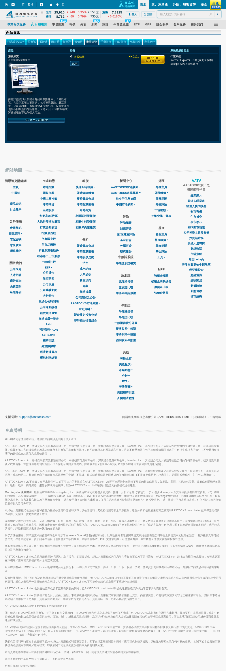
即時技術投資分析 (85, 314)
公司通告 (48, 272)
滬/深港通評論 (126, 234)
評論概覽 (126, 222)
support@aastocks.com (35, 417)
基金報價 (161, 240)
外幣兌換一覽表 (161, 216)
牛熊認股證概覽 (126, 263)
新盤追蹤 (196, 291)
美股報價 (126, 364)
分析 (126, 376)
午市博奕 (196, 217)
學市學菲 (196, 222)
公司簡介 (15, 269)
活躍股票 (48, 210)
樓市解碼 (196, 296)
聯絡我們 (15, 251)
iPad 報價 (120, 41)
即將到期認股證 (126, 293)
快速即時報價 (85, 187)
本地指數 (48, 187)
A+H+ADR (48, 335)
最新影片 (196, 195)
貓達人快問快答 (196, 206)
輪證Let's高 (196, 259)
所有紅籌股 (48, 244)
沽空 (85, 263)
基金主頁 (161, 234)
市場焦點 (196, 254)
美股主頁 (126, 358)
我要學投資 (196, 270)
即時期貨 (48, 204)
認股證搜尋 (126, 281)
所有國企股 (48, 239)
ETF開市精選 (196, 227)
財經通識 (196, 275)
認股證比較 (126, 287)
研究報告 (126, 251)
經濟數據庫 (48, 346)
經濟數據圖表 (48, 352)
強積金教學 (161, 293)
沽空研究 (48, 278)
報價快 (79, 41)
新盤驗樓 (196, 286)
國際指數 (48, 193)
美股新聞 (126, 386)
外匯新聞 (161, 198)
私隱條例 (15, 292)
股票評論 (126, 228)
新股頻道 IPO (48, 313)
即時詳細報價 (85, 193)
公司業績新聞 (48, 290)
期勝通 (67, 41)
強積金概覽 (161, 275)
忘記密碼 (15, 239)
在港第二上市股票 (48, 256)
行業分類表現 (48, 227)
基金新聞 (161, 245)
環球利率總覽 (48, 357)
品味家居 (196, 280)
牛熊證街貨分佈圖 (125, 323)
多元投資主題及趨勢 (196, 232)
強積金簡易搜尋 (161, 281)
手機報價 (106, 41)
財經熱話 (196, 248)
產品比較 (149, 41)
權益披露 (85, 291)
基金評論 (126, 240)
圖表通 (55, 41)
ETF (49, 267)
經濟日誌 (48, 340)
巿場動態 (161, 210)
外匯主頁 (161, 187)
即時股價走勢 (85, 257)
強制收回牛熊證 (126, 340)
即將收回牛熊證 (126, 328)
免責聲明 (15, 286)
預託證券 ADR (48, 329)
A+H (48, 324)
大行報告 (48, 295)
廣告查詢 (15, 280)
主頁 (16, 187)
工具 (161, 257)
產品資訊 (15, 203)
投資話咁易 (196, 238)
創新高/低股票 (49, 216)
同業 (85, 286)
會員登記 (15, 228)
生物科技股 (48, 262)
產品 (10, 50)
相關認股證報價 (85, 216)
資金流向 (85, 280)
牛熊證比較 (126, 317)
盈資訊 (32, 41)
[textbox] (189, 14)
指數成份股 (48, 233)
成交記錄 (85, 268)
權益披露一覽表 (49, 318)
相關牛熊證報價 (85, 221)
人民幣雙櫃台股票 (48, 221)
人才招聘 (15, 275)
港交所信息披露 (126, 198)
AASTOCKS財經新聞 (126, 187)
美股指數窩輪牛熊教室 (196, 264)
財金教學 (15, 209)
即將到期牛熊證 (126, 334)
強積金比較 (161, 287)
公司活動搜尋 (48, 307)
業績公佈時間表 (49, 301)
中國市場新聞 (126, 204)
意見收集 (15, 245)
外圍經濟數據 (125, 398)
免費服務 (135, 41)
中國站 (15, 193)
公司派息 (48, 284)
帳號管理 (16, 233)
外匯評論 (126, 245)
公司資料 (85, 309)
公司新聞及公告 (85, 297)
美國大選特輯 (196, 243)
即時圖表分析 (85, 198)
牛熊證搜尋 (126, 311)
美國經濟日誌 (125, 392)
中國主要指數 (48, 198)
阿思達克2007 (16, 41)
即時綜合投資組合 (85, 320)
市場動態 (126, 370)
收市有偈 (196, 211)
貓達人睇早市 (196, 201)
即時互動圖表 (85, 204)
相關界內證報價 (85, 227)
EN (30, 4)
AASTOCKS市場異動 (85, 303)
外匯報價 (161, 193)
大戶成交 (85, 274)
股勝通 (43, 41)
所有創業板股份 (49, 250)
